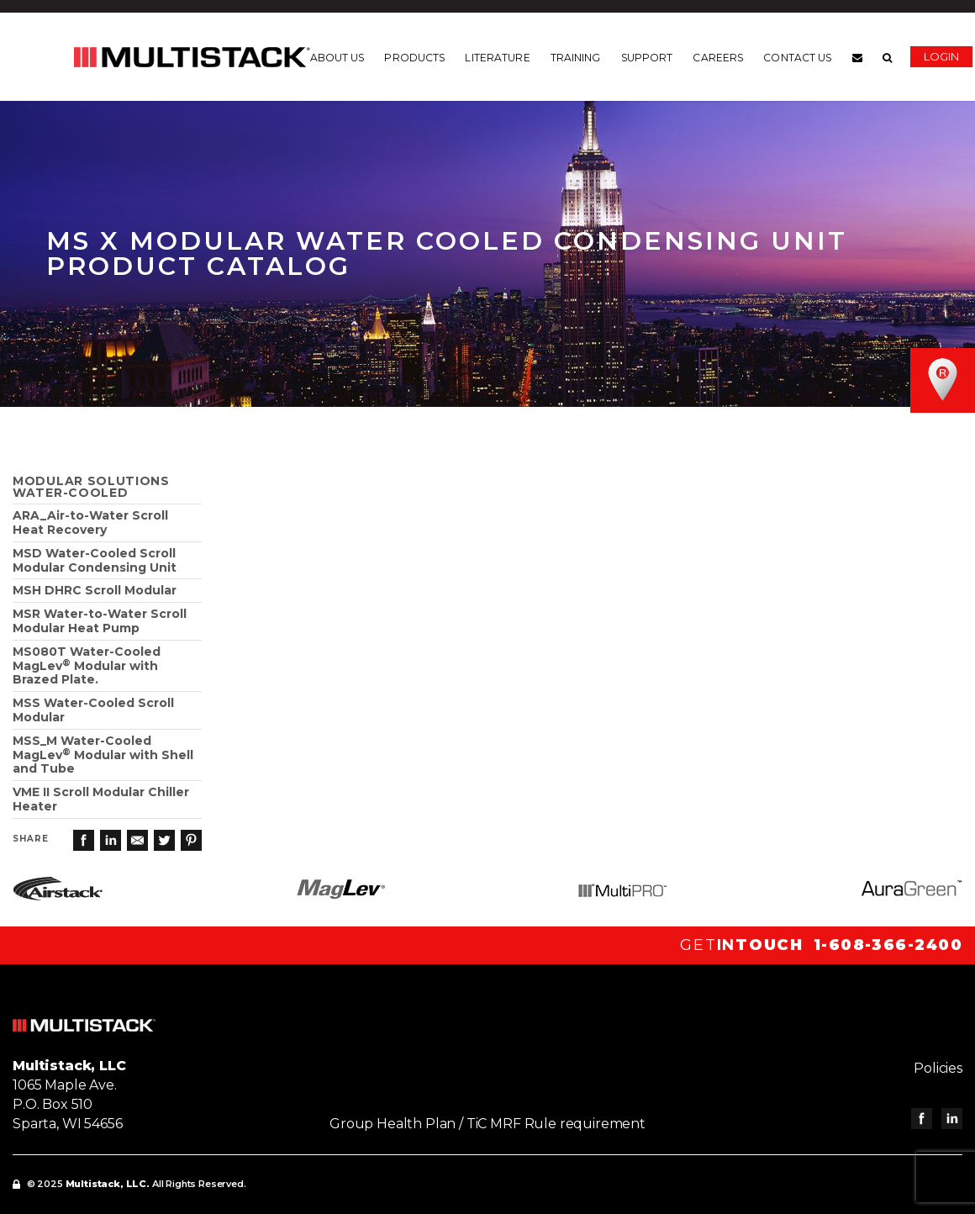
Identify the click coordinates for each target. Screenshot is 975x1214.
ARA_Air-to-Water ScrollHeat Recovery (90, 522)
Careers (718, 58)
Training (576, 58)
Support (647, 58)
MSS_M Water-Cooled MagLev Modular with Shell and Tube (103, 755)
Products (414, 58)
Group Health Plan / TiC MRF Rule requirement (487, 1124)
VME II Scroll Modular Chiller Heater (101, 799)
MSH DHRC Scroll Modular (95, 590)
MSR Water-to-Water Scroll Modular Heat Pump (100, 621)
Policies (938, 1068)
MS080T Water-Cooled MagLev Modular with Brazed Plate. (87, 666)
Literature (497, 58)
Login (942, 56)
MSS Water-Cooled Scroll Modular (93, 710)
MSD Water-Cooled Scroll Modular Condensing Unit (95, 560)
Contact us (797, 58)
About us (337, 58)
